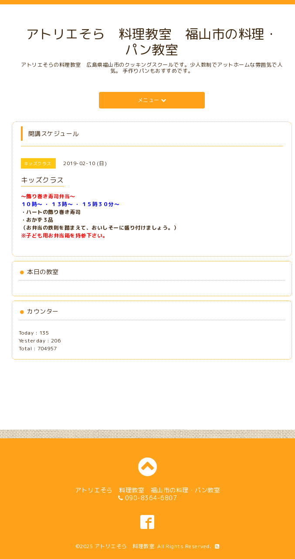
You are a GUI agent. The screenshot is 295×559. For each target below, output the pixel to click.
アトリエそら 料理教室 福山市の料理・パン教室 (152, 42)
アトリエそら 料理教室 (125, 546)
